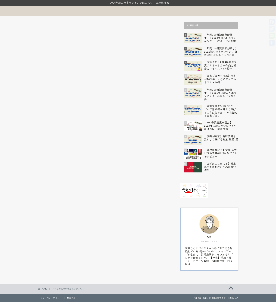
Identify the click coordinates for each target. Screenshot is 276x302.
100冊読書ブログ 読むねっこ (138, 10)
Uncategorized (62, 193)
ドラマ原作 (59, 197)
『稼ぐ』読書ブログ (65, 175)
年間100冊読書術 (63, 207)
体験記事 (58, 202)
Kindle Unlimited (63, 189)
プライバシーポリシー (51, 298)
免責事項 (71, 298)
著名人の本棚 (61, 211)
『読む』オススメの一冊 (68, 184)
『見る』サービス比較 (67, 180)
